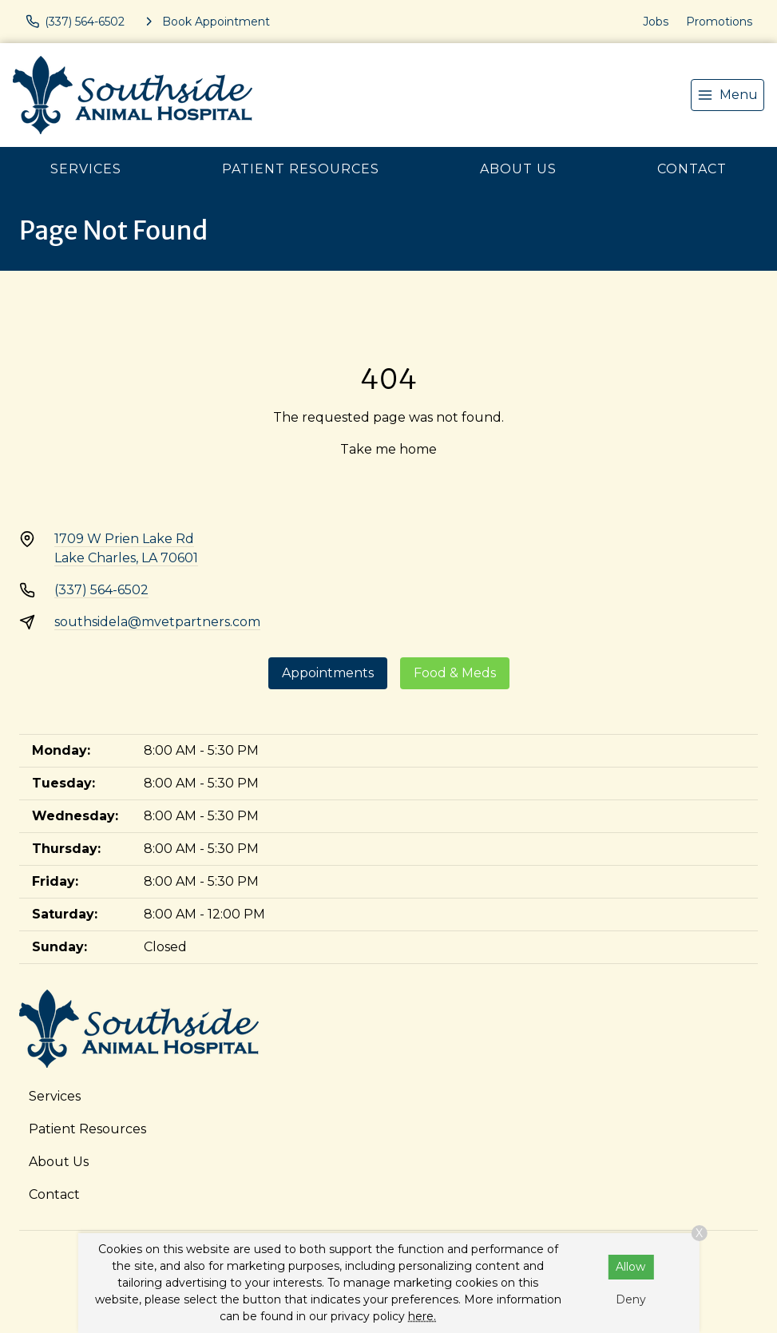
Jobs (655, 21)
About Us (518, 169)
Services (85, 169)
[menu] (727, 95)
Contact (692, 169)
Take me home (388, 449)
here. (422, 1316)
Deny (631, 1299)
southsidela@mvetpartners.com (157, 621)
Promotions (719, 21)
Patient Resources (300, 169)
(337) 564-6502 (101, 589)
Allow (630, 1267)
